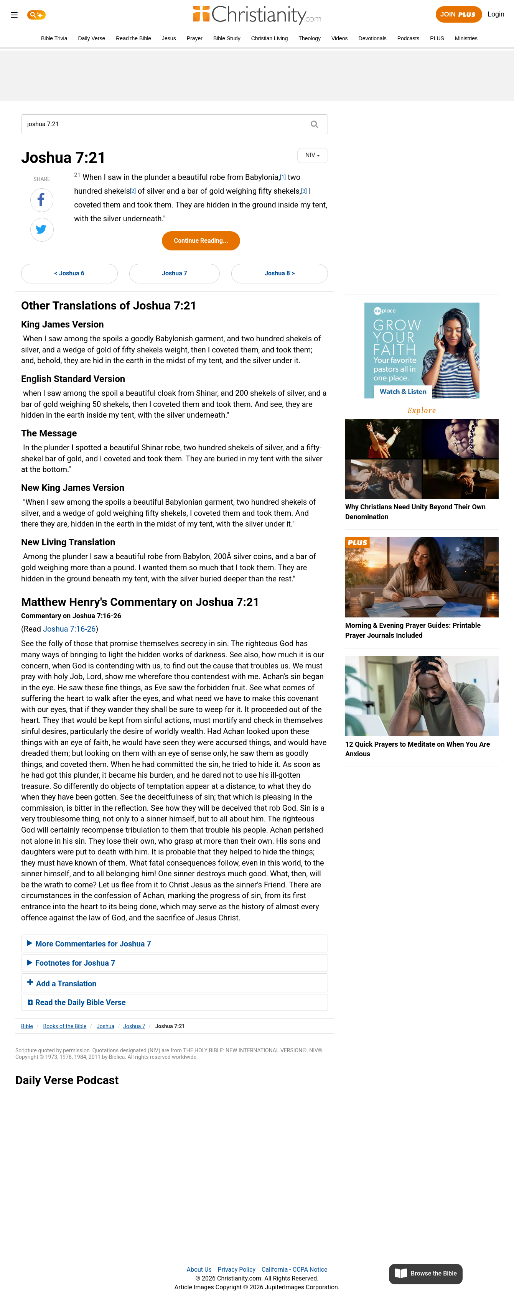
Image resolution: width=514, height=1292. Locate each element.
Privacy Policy (237, 1269)
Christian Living (269, 38)
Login (496, 14)
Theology (309, 38)
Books (65, 1026)
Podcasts (408, 38)
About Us (198, 1269)
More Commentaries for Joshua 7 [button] (89, 943)
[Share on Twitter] (42, 230)
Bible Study (227, 38)
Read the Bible (133, 38)
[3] (304, 191)
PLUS (437, 38)
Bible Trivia (54, 38)
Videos (339, 38)
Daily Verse (91, 38)
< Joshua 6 (69, 273)
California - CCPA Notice (295, 1269)
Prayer (195, 38)
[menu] (14, 16)
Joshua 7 (174, 273)
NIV (312, 155)
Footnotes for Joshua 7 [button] (71, 963)
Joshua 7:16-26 (69, 629)
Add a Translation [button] (62, 983)
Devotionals (373, 38)
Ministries (466, 38)
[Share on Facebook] (41, 200)
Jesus (169, 38)
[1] (283, 177)
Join (458, 15)
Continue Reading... (201, 240)
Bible (27, 1026)
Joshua (105, 1026)
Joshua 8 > (280, 273)
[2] (133, 191)
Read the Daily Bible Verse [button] (76, 1002)
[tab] (174, 943)
